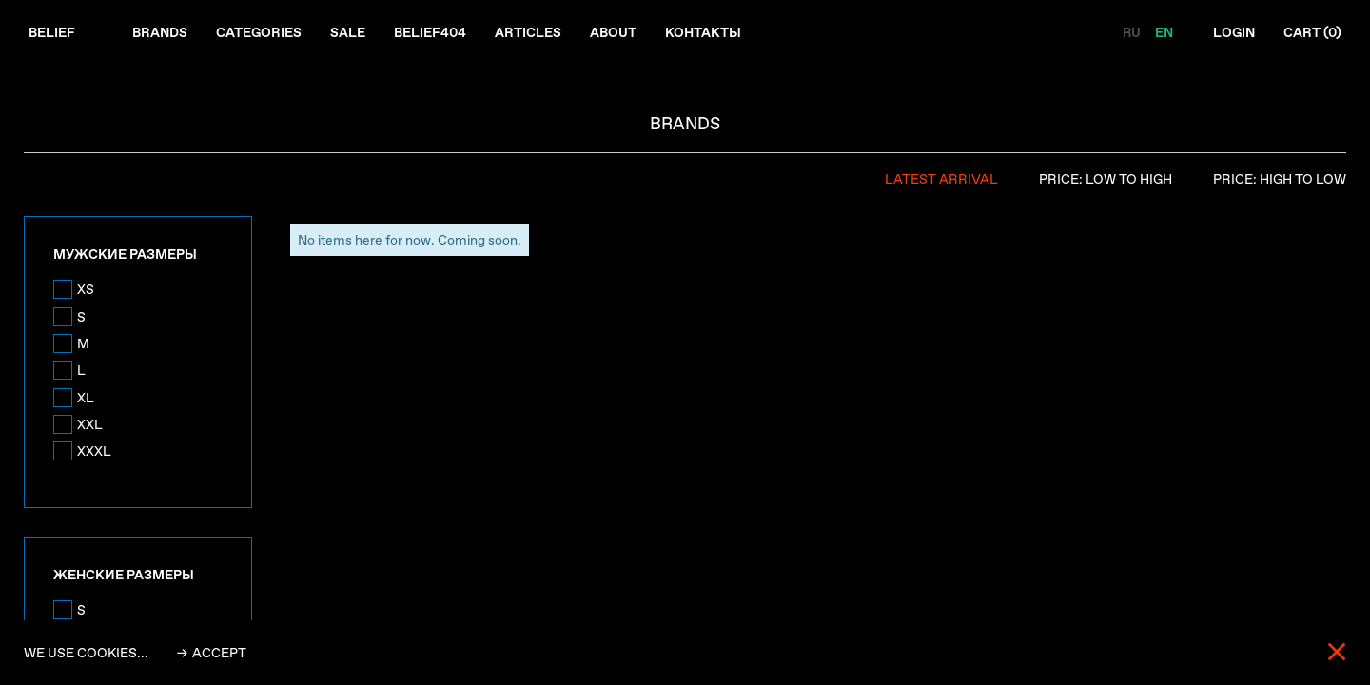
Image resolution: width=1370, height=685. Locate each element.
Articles (528, 32)
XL (85, 397)
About (613, 32)
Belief (52, 32)
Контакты (703, 32)
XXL (90, 424)
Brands (159, 32)
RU (1133, 32)
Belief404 (430, 32)
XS (85, 289)
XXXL (94, 451)
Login (1234, 32)
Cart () (1312, 32)
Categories (259, 32)
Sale (347, 32)
